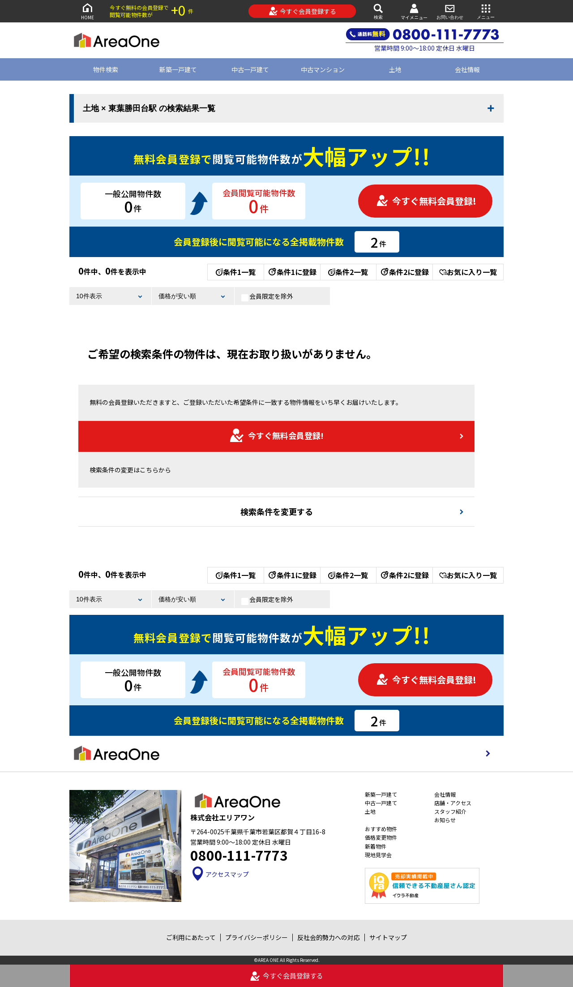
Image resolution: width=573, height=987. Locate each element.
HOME (87, 11)
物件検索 (105, 69)
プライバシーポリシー (256, 937)
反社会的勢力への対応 (328, 937)
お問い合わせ (450, 11)
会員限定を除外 (267, 296)
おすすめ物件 (381, 829)
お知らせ (445, 820)
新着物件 (375, 846)
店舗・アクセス (452, 803)
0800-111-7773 (239, 855)
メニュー (486, 11)
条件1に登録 (291, 271)
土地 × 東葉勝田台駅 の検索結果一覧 (149, 108)
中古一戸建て (250, 69)
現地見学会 (378, 854)
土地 (395, 69)
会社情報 (467, 69)
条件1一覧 (236, 271)
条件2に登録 (404, 271)
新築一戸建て (178, 69)
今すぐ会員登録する (302, 11)
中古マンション (323, 69)
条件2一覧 (348, 271)
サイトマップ (388, 937)
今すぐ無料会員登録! (426, 200)
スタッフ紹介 (450, 811)
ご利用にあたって (191, 937)
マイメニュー (414, 11)
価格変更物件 (381, 837)
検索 (378, 11)
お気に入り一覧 (468, 271)
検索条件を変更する (276, 511)
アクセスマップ (219, 874)
